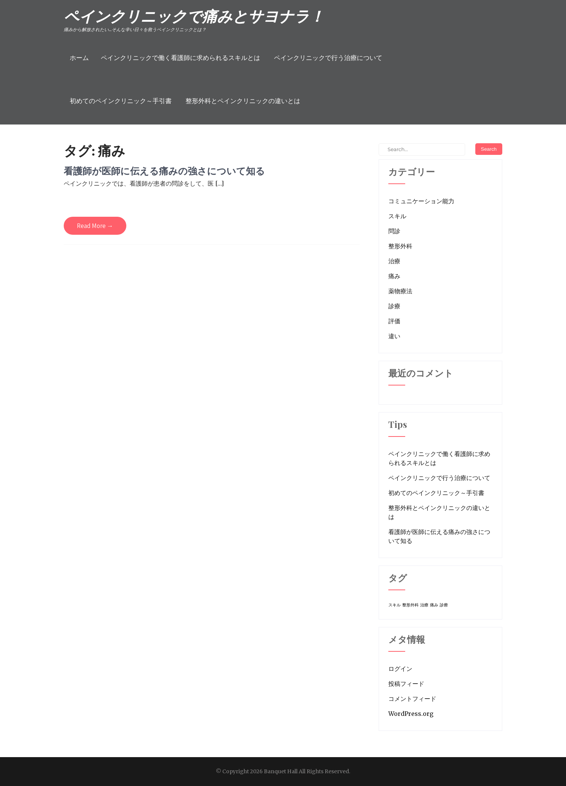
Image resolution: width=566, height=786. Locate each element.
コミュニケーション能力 (421, 201)
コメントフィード (412, 698)
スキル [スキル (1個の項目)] (394, 605)
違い (394, 336)
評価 (394, 321)
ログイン (400, 668)
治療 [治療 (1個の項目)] (424, 605)
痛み (394, 276)
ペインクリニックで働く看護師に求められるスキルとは (180, 57)
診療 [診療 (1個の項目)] (444, 605)
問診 (394, 231)
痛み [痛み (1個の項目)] (434, 605)
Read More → (95, 226)
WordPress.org (410, 713)
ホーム (79, 57)
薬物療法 (400, 291)
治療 (394, 261)
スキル (397, 216)
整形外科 (400, 246)
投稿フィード (406, 683)
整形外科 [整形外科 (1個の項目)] (410, 605)
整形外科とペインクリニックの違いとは (243, 100)
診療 (394, 306)
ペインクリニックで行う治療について (328, 57)
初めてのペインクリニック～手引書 (121, 100)
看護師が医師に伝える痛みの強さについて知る (164, 171)
